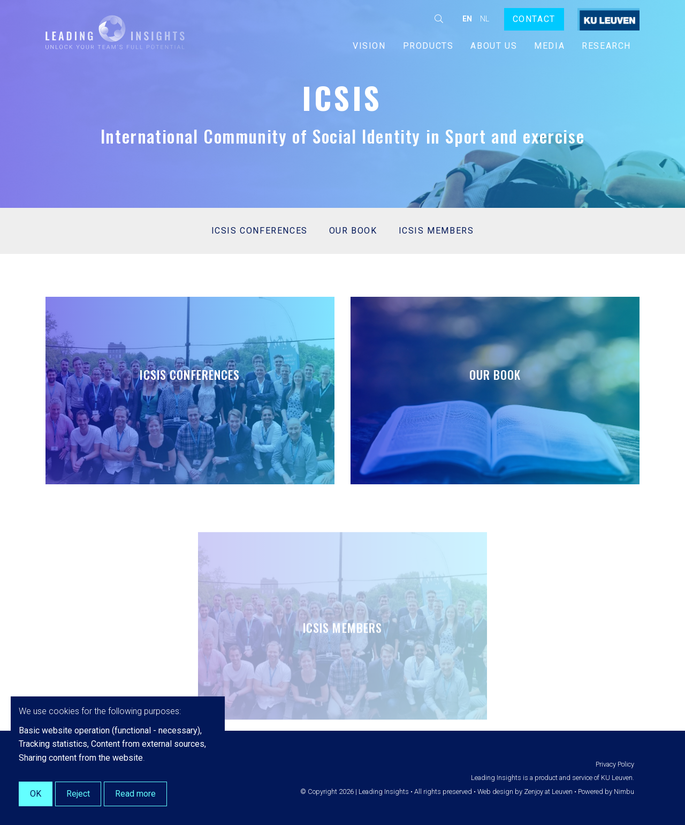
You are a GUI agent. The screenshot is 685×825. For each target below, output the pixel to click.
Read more (135, 794)
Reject (78, 794)
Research (606, 46)
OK (35, 794)
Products (428, 46)
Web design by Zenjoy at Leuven (525, 792)
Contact (534, 19)
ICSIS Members (436, 231)
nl (484, 18)
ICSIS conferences (259, 231)
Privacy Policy (615, 764)
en (467, 18)
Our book (353, 231)
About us (493, 46)
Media (549, 46)
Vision (369, 46)
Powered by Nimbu (606, 792)
